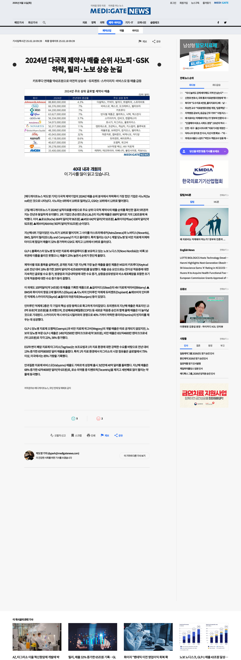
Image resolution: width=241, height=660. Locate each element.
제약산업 (106, 30)
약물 (121, 30)
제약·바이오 (115, 22)
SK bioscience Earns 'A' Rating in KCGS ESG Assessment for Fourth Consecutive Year (204, 267)
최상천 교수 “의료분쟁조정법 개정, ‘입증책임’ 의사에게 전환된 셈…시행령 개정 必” (206, 108)
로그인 (173, 3)
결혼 (198, 345)
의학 (102, 22)
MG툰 (216, 201)
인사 (186, 345)
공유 (158, 41)
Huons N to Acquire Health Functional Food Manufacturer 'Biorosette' (204, 273)
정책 (93, 22)
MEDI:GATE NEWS (120, 9)
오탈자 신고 (60, 435)
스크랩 (78, 435)
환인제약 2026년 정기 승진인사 (194, 358)
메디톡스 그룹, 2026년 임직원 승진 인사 (197, 373)
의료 (85, 22)
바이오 (135, 30)
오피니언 (141, 22)
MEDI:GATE (221, 3)
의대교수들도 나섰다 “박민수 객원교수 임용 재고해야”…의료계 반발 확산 (206, 138)
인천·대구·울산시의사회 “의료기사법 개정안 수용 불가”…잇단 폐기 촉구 (206, 128)
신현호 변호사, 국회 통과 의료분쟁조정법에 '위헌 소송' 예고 (206, 98)
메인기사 (19, 22)
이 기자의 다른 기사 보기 (134, 455)
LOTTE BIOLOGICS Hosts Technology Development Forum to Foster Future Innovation (204, 257)
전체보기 (223, 195)
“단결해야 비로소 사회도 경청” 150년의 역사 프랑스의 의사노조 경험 (206, 123)
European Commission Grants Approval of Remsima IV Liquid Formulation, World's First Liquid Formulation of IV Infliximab (204, 278)
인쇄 (93, 435)
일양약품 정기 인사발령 (190, 363)
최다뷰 (192, 85)
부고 (222, 345)
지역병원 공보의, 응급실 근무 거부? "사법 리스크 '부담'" (206, 113)
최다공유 (216, 85)
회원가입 (184, 3)
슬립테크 (154, 22)
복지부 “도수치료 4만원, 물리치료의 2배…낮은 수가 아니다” (206, 103)
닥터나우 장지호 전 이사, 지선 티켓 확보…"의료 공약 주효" (206, 133)
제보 (144, 41)
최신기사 (32, 22)
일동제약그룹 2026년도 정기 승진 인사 (197, 353)
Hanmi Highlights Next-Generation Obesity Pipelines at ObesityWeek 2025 (204, 262)
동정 (210, 345)
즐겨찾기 (207, 3)
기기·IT (129, 22)
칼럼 (192, 201)
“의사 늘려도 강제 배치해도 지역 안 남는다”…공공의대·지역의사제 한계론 (206, 93)
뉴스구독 (195, 3)
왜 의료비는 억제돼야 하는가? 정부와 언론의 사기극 (206, 118)
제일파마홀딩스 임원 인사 (191, 368)
